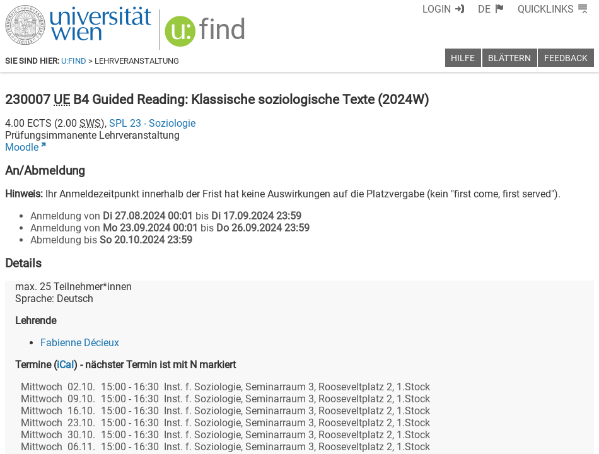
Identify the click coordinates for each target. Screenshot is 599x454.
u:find (73, 61)
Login (436, 9)
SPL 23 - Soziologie (152, 123)
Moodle (21, 147)
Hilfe (463, 58)
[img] (206, 36)
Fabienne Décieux (79, 343)
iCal (65, 365)
